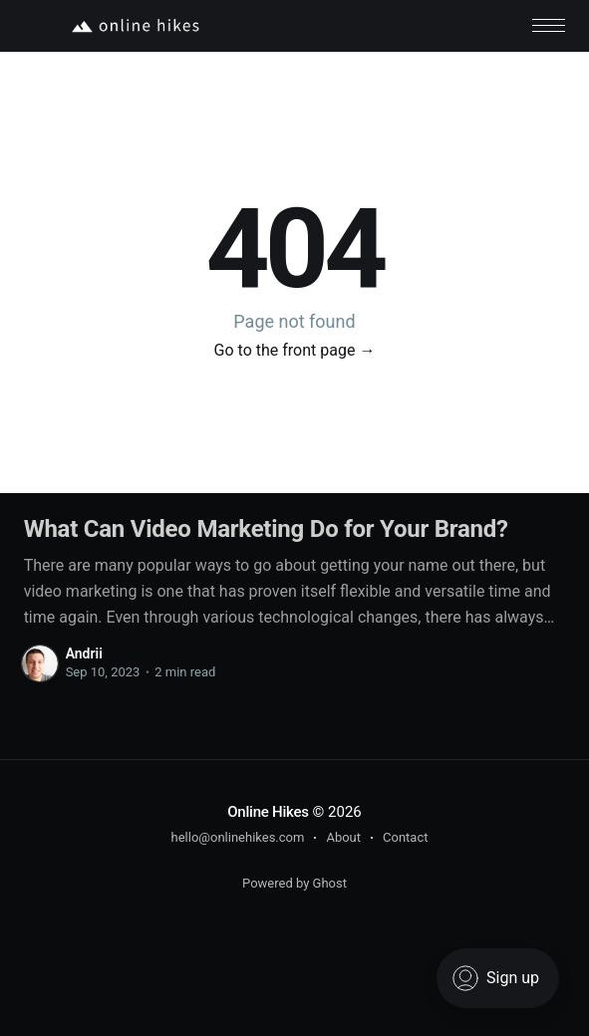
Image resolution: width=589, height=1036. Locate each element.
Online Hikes (268, 812)
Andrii (84, 653)
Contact (405, 837)
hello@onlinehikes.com (238, 837)
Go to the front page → (295, 350)
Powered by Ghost (294, 883)
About (343, 837)
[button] (548, 25)
